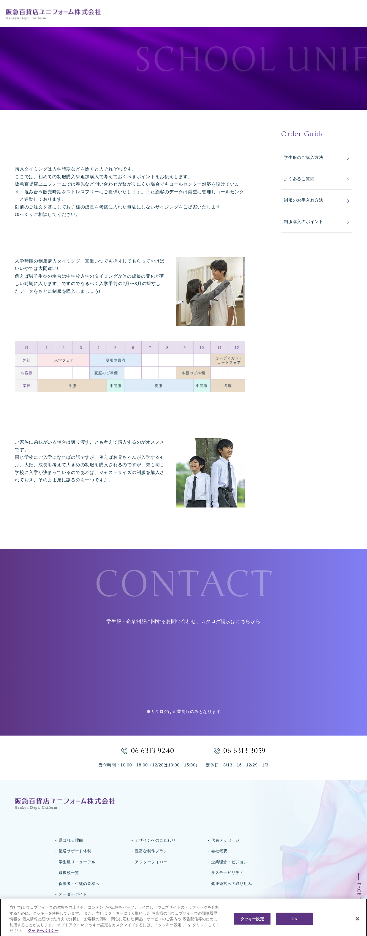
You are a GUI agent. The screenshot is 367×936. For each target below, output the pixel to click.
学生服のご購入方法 (303, 157)
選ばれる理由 (71, 840)
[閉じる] (357, 927)
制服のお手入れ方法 (303, 200)
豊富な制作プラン (151, 851)
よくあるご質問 (299, 178)
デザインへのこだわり (155, 840)
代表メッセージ (225, 840)
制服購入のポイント (303, 221)
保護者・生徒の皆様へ (79, 883)
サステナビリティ (227, 872)
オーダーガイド (73, 894)
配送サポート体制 (75, 851)
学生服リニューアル (77, 862)
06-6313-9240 (152, 751)
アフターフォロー (151, 862)
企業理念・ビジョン (229, 862)
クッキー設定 (252, 927)
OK (295, 927)
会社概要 (219, 851)
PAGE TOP (359, 894)
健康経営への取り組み (231, 883)
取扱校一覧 (69, 872)
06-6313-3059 (244, 751)
